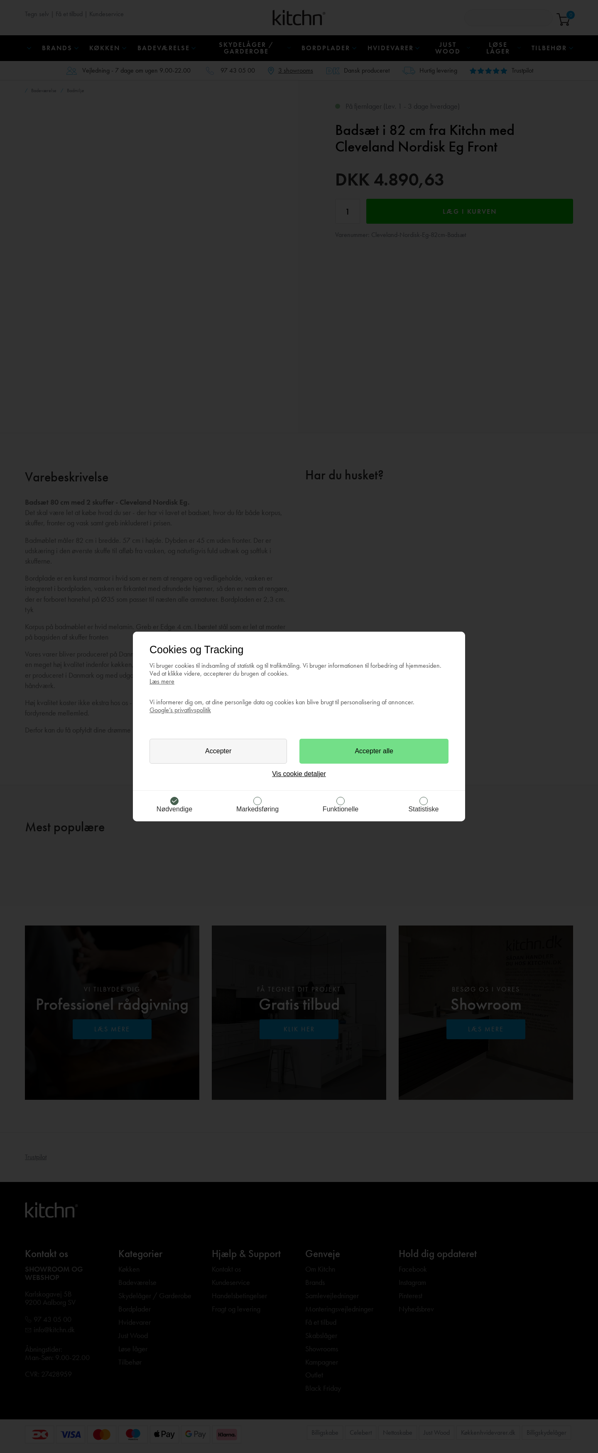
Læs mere (162, 681)
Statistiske (424, 809)
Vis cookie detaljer (299, 773)
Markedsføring (257, 809)
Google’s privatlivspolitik (180, 710)
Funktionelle (340, 809)
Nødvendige (174, 809)
